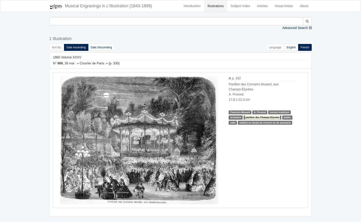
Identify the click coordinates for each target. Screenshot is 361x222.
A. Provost (260, 112)
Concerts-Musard (240, 112)
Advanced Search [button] (295, 28)
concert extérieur (279, 112)
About (304, 6)
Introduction (192, 6)
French (305, 47)
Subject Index (240, 6)
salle (233, 122)
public (287, 117)
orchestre (235, 117)
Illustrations (215, 6)
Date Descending (101, 47)
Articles (262, 6)
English (291, 47)
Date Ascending (76, 47)
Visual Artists (284, 6)
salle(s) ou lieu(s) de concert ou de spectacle (265, 122)
